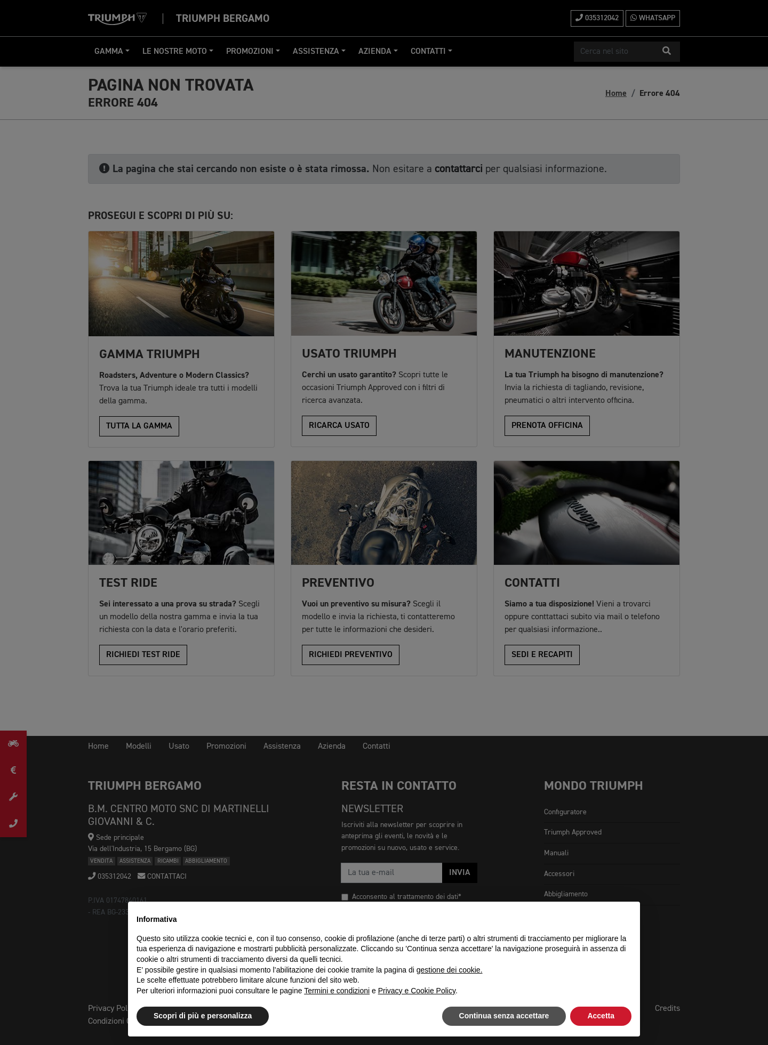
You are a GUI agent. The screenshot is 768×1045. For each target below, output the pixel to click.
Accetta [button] (600, 1015)
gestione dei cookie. (450, 970)
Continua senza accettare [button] (504, 1015)
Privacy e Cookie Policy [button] (416, 990)
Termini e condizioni (337, 990)
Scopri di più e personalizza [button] (203, 1015)
